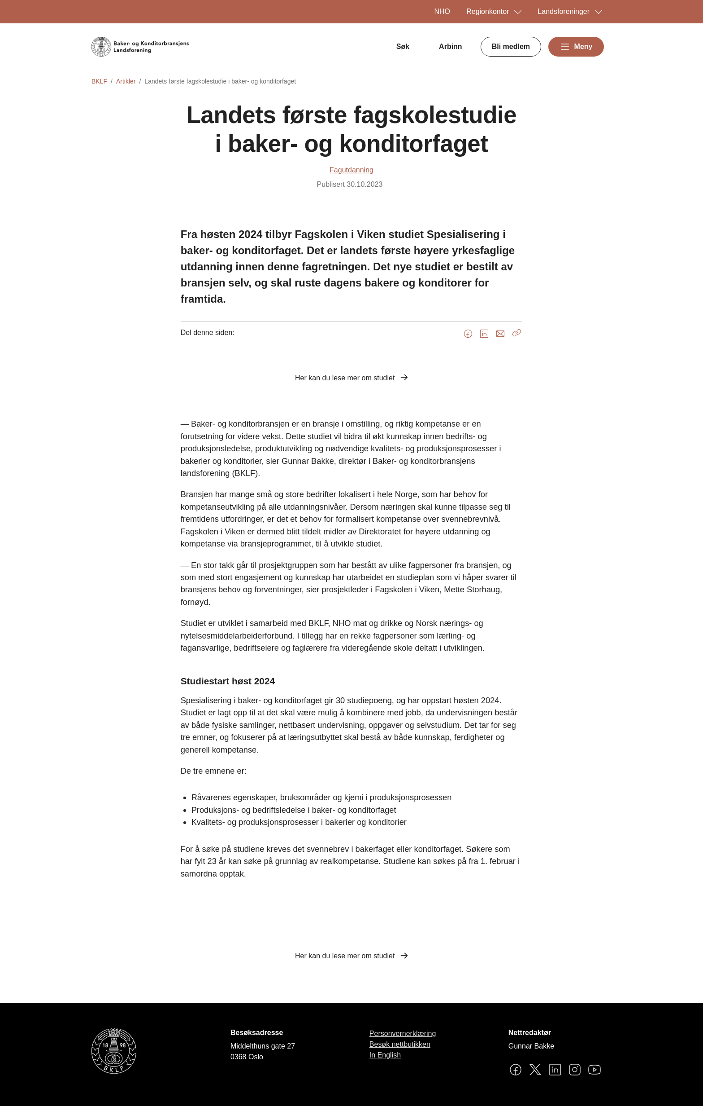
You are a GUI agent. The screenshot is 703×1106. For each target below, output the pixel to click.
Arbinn (450, 46)
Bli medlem (511, 46)
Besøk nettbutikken (399, 1044)
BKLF (99, 81)
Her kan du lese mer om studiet (345, 378)
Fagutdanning (351, 170)
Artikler (126, 81)
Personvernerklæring (402, 1033)
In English (385, 1055)
